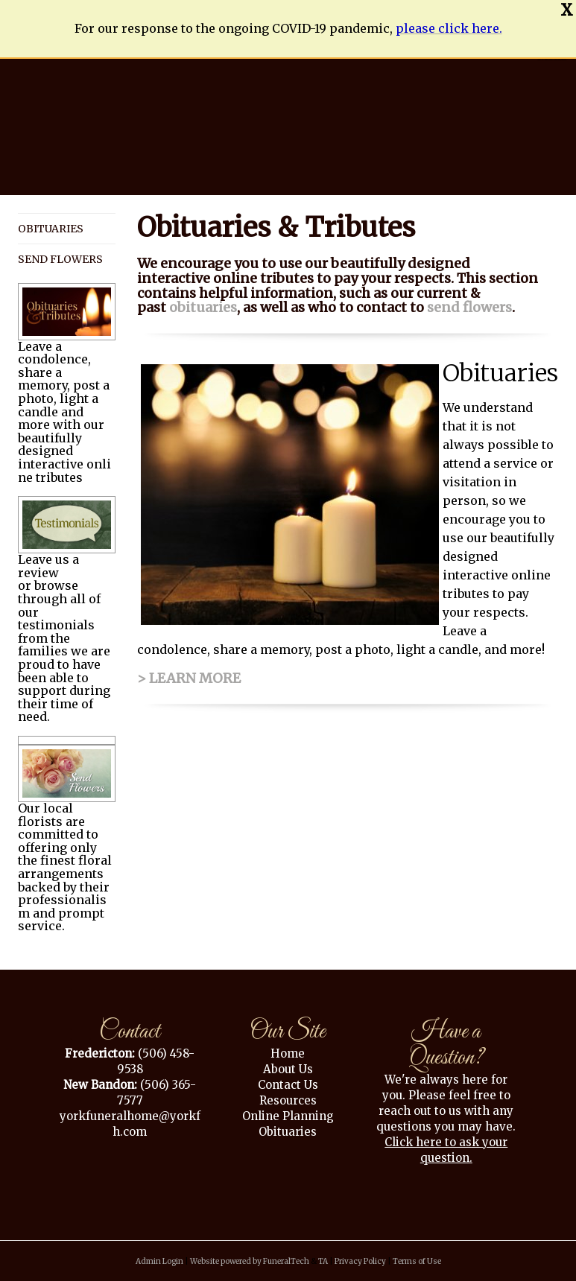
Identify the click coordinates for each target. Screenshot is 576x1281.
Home (287, 1053)
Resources (288, 1100)
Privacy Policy (360, 1261)
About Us (288, 1069)
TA (323, 1261)
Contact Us (288, 1085)
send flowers (469, 307)
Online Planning (288, 1116)
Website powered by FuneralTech (249, 1261)
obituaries (203, 307)
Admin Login (159, 1261)
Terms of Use (417, 1261)
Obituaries (288, 1132)
